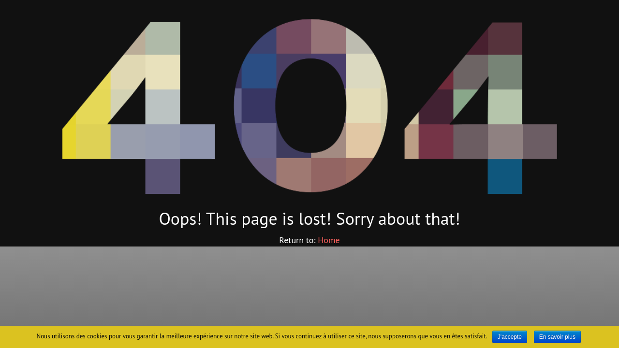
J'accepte (510, 337)
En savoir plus (557, 337)
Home (329, 240)
